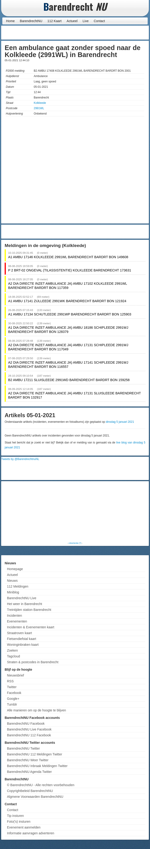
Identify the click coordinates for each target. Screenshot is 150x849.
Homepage (15, 569)
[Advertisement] (110, 32)
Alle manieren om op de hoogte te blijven (36, 710)
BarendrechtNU (31, 21)
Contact (99, 21)
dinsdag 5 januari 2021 (120, 421)
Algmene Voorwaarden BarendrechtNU (35, 796)
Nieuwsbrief (15, 675)
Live (86, 21)
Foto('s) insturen (18, 821)
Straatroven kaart (19, 633)
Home (10, 21)
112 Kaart (54, 21)
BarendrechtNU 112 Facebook (29, 735)
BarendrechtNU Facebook (26, 723)
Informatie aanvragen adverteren (30, 833)
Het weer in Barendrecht (24, 604)
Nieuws (12, 580)
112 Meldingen (17, 586)
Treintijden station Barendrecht (29, 610)
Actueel (72, 21)
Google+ (13, 698)
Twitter (12, 687)
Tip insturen (15, 816)
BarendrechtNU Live (21, 598)
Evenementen (17, 621)
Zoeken (12, 650)
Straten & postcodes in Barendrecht (32, 662)
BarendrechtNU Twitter (23, 748)
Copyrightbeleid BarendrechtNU (30, 791)
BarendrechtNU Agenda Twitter (29, 772)
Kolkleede (40, 103)
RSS (10, 681)
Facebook (14, 693)
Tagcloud (13, 656)
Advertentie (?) (75, 543)
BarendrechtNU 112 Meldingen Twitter (34, 754)
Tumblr (12, 704)
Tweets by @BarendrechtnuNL (20, 459)
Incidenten (14, 615)
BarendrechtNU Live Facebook (29, 729)
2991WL (39, 108)
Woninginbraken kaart (23, 644)
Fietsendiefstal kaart (21, 639)
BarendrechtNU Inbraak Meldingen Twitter (37, 766)
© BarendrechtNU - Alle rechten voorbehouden (40, 785)
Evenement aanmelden (23, 827)
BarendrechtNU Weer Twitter (27, 760)
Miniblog (13, 592)
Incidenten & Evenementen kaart (30, 627)
